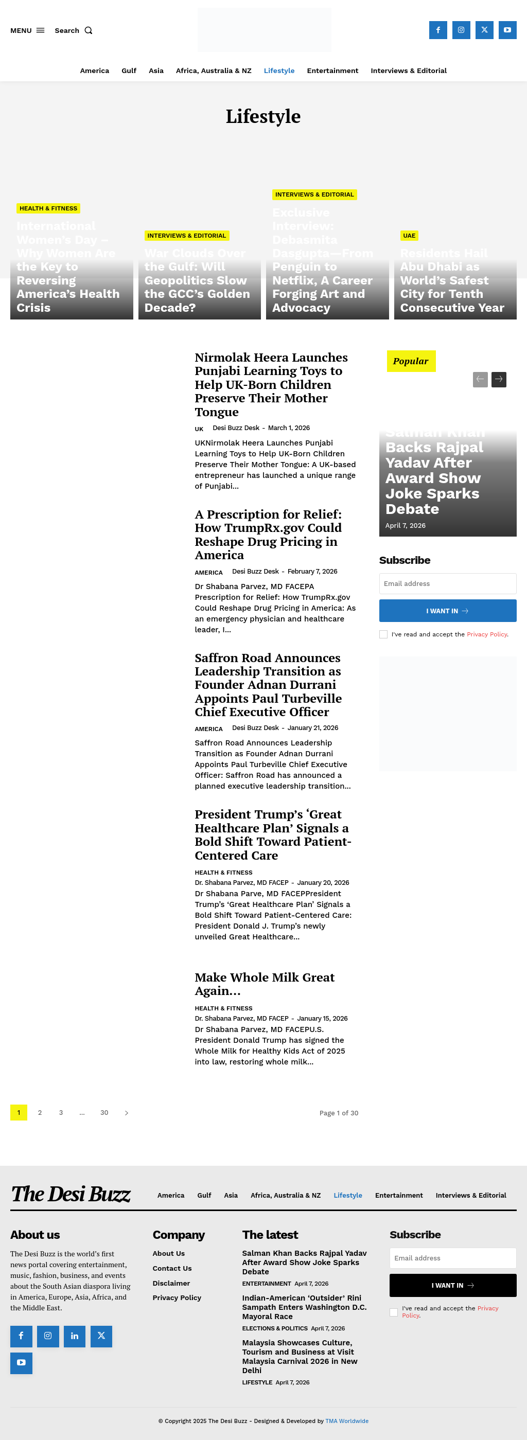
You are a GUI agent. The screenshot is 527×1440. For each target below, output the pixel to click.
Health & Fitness (48, 267)
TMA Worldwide (346, 1415)
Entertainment (266, 1281)
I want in (448, 610)
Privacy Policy (487, 632)
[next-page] (126, 1113)
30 (104, 1112)
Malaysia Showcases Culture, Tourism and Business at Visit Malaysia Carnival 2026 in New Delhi (296, 1352)
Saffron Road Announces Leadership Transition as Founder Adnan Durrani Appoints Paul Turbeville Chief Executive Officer (268, 684)
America (208, 572)
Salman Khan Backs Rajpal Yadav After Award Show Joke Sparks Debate (446, 502)
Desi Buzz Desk (235, 428)
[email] (448, 583)
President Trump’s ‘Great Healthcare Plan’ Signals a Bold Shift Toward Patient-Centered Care (273, 834)
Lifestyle (257, 1376)
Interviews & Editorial (187, 276)
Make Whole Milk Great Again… (265, 984)
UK (199, 429)
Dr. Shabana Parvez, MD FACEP (241, 882)
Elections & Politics (275, 1324)
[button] (76, 30)
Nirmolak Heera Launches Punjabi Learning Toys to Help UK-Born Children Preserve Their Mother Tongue (271, 384)
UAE (409, 276)
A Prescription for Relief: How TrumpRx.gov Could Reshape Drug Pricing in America (268, 534)
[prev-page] (480, 379)
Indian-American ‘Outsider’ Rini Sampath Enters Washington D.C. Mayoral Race (300, 1305)
